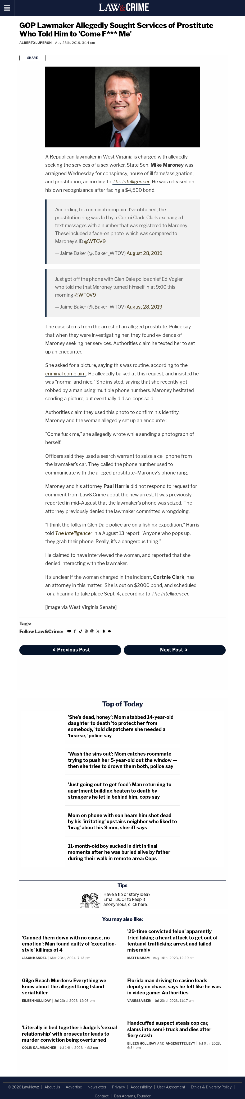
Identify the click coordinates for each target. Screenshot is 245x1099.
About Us (52, 1087)
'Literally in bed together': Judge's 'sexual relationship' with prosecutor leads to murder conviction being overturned (69, 1034)
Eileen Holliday (36, 1001)
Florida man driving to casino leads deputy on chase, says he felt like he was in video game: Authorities (174, 987)
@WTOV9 (95, 241)
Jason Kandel (34, 958)
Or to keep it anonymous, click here (125, 902)
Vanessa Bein (139, 1001)
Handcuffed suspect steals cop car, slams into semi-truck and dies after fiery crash (169, 1029)
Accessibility (141, 1087)
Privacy (118, 1087)
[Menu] (7, 8)
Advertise (74, 1087)
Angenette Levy (180, 1043)
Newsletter (97, 1087)
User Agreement (171, 1087)
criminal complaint (65, 373)
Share (32, 58)
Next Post (174, 650)
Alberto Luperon (35, 43)
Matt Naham (138, 958)
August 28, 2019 (144, 253)
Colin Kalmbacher (39, 1048)
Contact (101, 1096)
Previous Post (71, 650)
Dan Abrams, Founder (132, 1096)
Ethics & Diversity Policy (211, 1087)
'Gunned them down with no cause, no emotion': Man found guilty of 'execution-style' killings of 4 (69, 944)
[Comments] (20, 50)
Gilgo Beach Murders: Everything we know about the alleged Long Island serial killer (64, 987)
